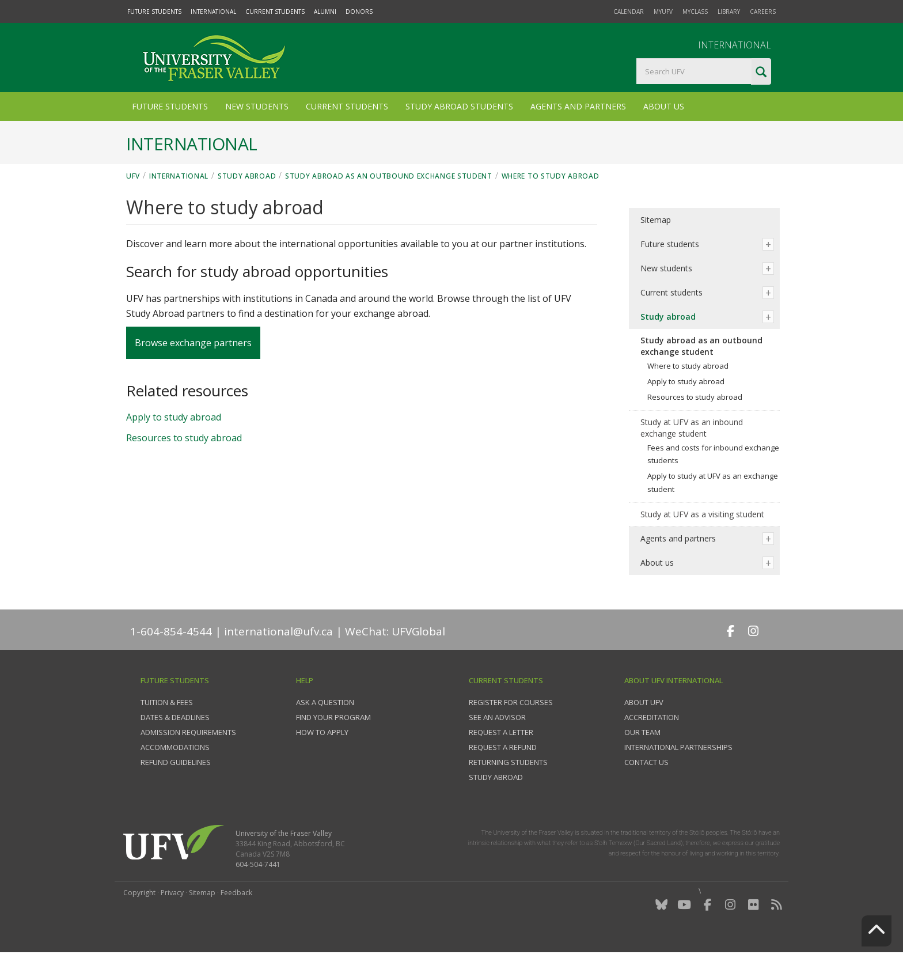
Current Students (275, 11)
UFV (133, 176)
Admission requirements (188, 732)
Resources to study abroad (184, 437)
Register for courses (511, 702)
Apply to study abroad (173, 417)
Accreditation (651, 717)
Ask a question (325, 702)
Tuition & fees (167, 702)
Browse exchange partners (193, 342)
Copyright (139, 893)
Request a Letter (501, 732)
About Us (663, 106)
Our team (642, 732)
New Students (257, 106)
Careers (763, 11)
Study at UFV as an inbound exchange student (691, 427)
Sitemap (655, 219)
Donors (359, 11)
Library (729, 11)
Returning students (508, 762)
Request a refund (503, 747)
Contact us (646, 762)
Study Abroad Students (459, 106)
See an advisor (497, 717)
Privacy (172, 893)
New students (666, 268)
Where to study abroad (551, 176)
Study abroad (247, 176)
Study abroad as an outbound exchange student (388, 176)
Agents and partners (678, 538)
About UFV (643, 702)
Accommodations (175, 747)
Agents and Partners (578, 106)
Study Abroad (496, 777)
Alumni (325, 11)
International (213, 11)
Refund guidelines (176, 762)
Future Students (154, 11)
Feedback (236, 893)
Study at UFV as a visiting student (702, 514)
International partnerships (678, 747)
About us (657, 562)
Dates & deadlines (175, 717)
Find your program (333, 717)
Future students (669, 243)
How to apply (322, 732)
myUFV (663, 11)
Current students (671, 292)
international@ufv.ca (278, 631)
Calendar (628, 11)
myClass (695, 11)
